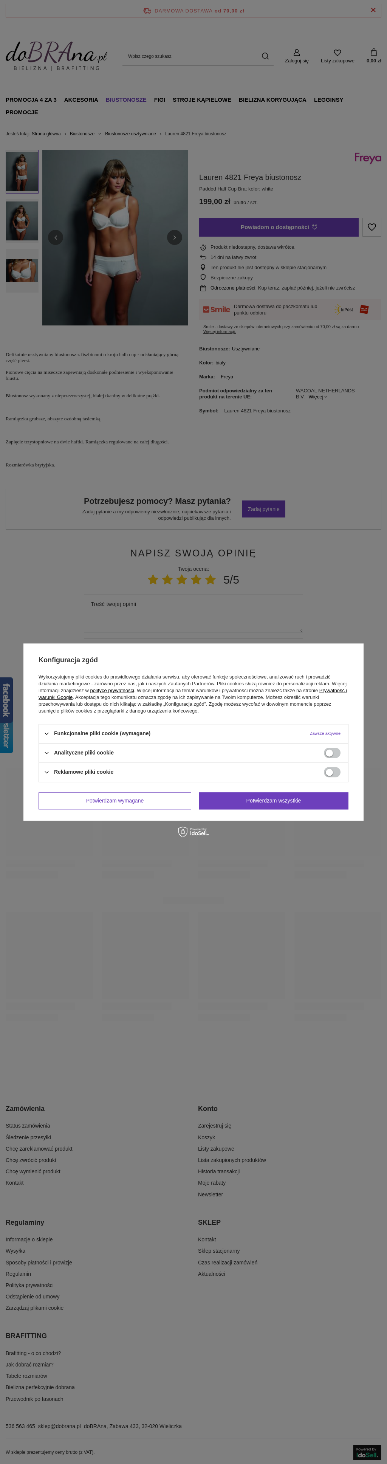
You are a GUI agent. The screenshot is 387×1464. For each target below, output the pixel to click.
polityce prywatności (112, 690)
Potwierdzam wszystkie (273, 801)
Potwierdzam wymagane (115, 801)
